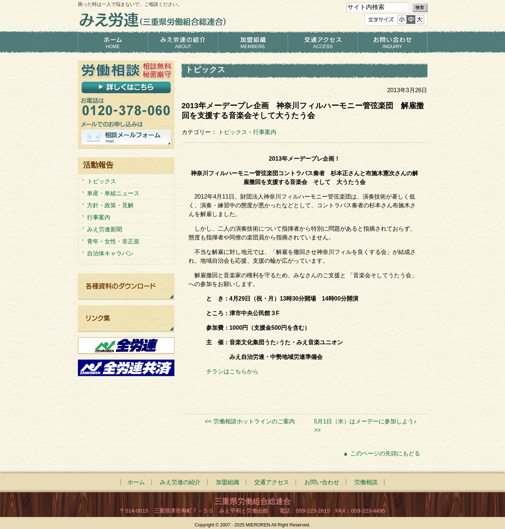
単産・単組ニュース (113, 193)
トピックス (232, 132)
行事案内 (264, 132)
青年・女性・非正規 (113, 241)
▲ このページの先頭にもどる (381, 453)
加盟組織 (253, 42)
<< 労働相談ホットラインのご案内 (250, 421)
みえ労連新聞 (104, 229)
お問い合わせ (392, 42)
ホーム (113, 42)
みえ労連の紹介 (183, 42)
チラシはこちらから (232, 371)
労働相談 (366, 482)
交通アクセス (323, 42)
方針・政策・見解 (110, 205)
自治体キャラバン (110, 253)
